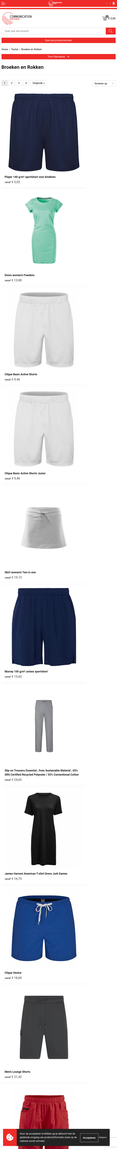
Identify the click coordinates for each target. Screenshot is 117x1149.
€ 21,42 (70, 454)
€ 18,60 (13, 454)
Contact (5, 1058)
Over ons (64, 1012)
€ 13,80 (70, 153)
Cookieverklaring (68, 1062)
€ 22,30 (13, 526)
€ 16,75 (70, 375)
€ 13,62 (70, 300)
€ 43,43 (70, 526)
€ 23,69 (13, 668)
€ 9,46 (12, 229)
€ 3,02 (12, 157)
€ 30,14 (70, 810)
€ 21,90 (13, 597)
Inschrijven (58, 1113)
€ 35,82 (13, 810)
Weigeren (103, 1137)
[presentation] (92, 1102)
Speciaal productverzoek (58, 40)
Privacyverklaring (68, 1066)
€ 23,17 (70, 597)
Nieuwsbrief (65, 1016)
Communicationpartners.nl (72, 1029)
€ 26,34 (70, 668)
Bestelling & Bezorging (12, 1062)
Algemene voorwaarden (71, 1058)
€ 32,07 (70, 739)
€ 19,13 (13, 300)
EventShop (65, 1024)
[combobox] (54, 31)
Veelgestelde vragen (69, 1020)
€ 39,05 (13, 952)
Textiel (14, 49)
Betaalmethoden (9, 1066)
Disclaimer (65, 1070)
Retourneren (7, 1070)
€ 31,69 (70, 952)
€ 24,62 (13, 383)
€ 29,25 (13, 881)
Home (5, 49)
